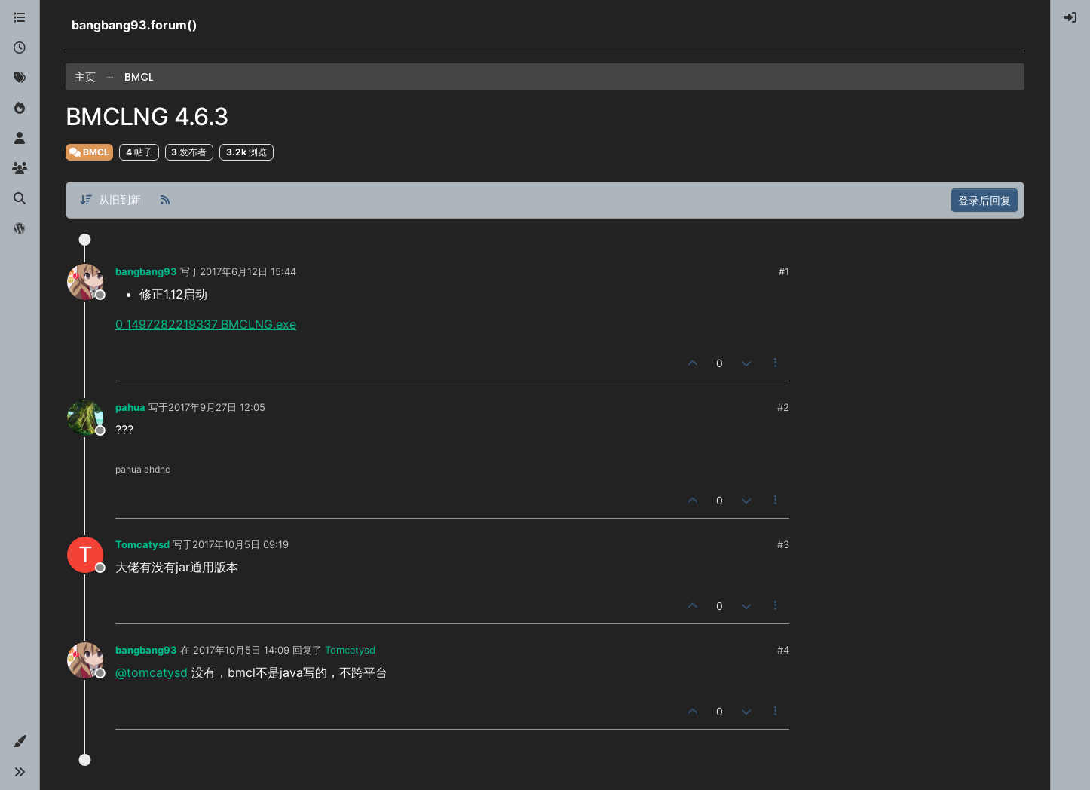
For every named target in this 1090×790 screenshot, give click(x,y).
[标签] (19, 78)
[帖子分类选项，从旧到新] (110, 200)
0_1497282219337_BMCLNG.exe (205, 324)
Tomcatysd (142, 544)
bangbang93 (146, 271)
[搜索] (19, 199)
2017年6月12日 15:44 (248, 271)
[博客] (19, 229)
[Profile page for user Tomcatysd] (85, 555)
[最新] (19, 48)
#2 (783, 407)
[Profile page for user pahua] (85, 418)
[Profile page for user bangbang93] (85, 282)
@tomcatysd (151, 672)
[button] (19, 742)
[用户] (19, 139)
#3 (783, 544)
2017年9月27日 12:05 (216, 407)
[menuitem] (1070, 18)
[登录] (1070, 18)
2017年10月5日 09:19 (240, 544)
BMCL (89, 152)
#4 (783, 650)
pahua (130, 407)
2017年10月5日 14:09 (241, 650)
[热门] (19, 108)
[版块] (19, 18)
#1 (784, 271)
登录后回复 (984, 200)
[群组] (19, 169)
